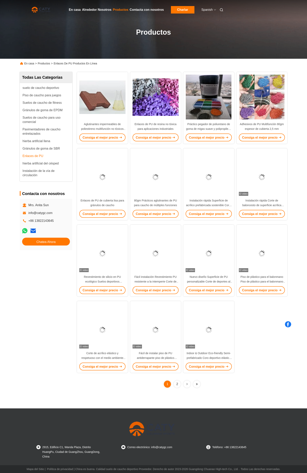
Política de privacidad (60, 469)
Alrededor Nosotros (96, 9)
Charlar (182, 9)
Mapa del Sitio (35, 469)
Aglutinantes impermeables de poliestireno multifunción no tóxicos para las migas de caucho (102, 129)
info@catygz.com (40, 213)
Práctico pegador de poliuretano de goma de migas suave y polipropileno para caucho (208, 129)
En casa (75, 9)
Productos (120, 9)
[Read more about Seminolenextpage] (187, 384)
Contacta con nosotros (147, 9)
